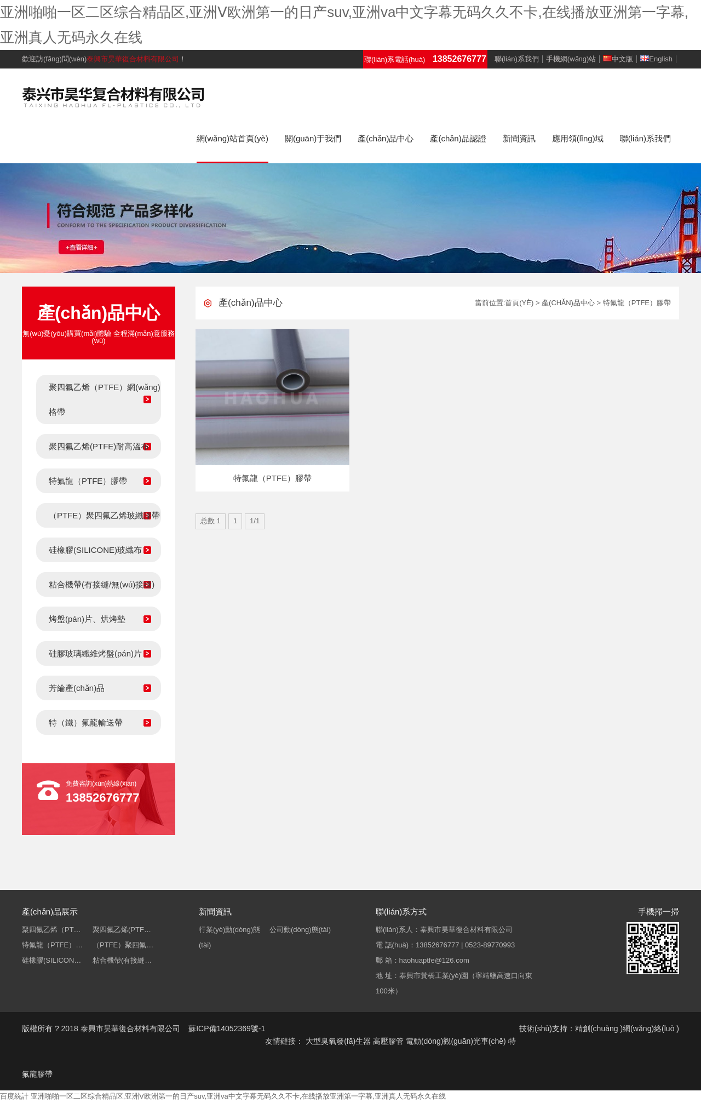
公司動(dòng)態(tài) (300, 929)
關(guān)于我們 (313, 138)
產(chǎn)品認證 (458, 138)
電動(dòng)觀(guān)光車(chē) (456, 1041)
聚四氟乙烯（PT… (51, 929)
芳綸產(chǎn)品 (77, 688)
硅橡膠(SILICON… (51, 960)
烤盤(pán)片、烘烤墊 (87, 619)
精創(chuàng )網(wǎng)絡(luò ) (627, 1028)
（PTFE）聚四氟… (123, 945)
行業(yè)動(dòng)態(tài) (229, 937)
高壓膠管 (388, 1041)
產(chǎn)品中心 (385, 138)
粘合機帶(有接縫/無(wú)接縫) (101, 584)
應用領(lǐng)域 (578, 138)
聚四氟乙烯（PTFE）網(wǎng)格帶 (104, 399)
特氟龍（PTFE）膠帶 (88, 480)
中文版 (618, 59)
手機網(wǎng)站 (571, 59)
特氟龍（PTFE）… (52, 945)
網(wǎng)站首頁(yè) (232, 138)
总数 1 (210, 521)
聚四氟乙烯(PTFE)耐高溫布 (99, 446)
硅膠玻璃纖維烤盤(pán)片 (95, 653)
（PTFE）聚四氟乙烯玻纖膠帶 (104, 515)
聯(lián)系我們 (517, 59)
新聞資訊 (519, 138)
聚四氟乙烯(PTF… (122, 929)
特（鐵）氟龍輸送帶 (86, 722)
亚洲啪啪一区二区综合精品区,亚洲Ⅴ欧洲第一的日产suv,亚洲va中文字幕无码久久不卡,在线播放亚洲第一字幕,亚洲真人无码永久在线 (238, 1096)
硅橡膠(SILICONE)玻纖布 (95, 550)
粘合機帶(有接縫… (122, 960)
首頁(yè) (519, 303)
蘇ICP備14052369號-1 (226, 1028)
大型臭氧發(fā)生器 (338, 1041)
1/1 (255, 521)
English (656, 59)
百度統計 (14, 1096)
